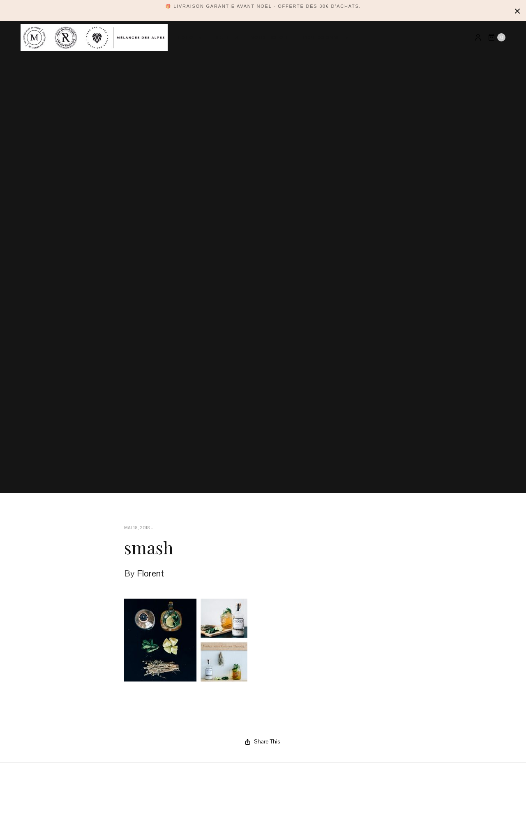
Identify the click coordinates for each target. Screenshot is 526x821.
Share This (262, 741)
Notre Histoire (270, 37)
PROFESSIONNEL (323, 37)
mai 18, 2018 (137, 528)
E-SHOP (187, 37)
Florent (150, 573)
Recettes (226, 37)
